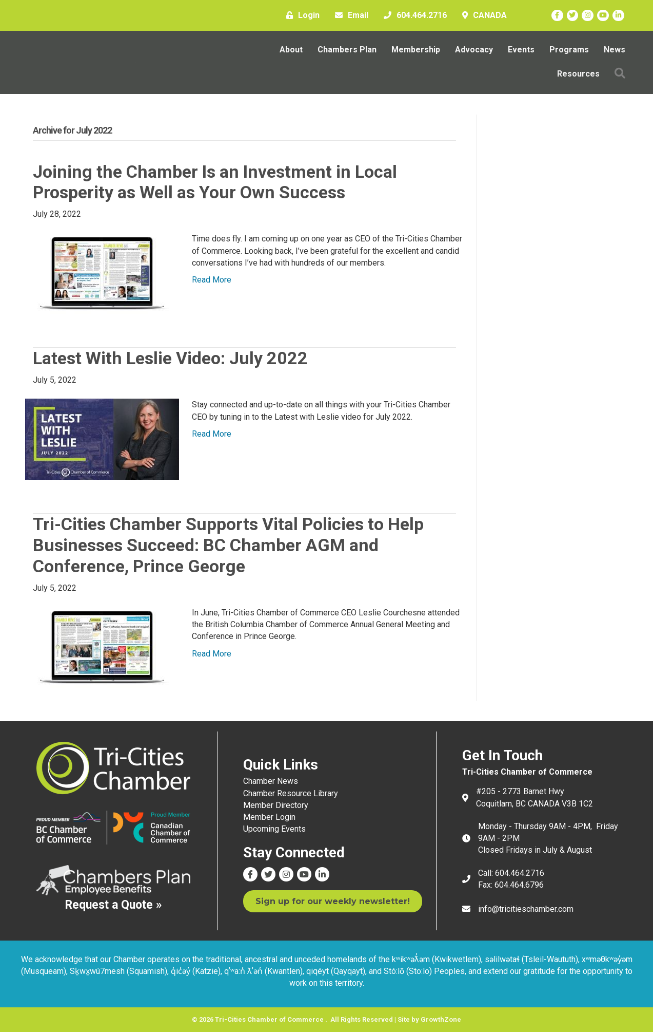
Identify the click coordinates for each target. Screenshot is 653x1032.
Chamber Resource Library (290, 793)
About (291, 49)
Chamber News (270, 781)
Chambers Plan (347, 49)
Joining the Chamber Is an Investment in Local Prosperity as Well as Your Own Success (215, 182)
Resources (578, 74)
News (614, 49)
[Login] (300, 15)
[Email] (349, 15)
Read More (211, 280)
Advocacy (474, 49)
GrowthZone (441, 1019)
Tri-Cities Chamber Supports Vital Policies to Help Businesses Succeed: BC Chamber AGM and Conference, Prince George (228, 545)
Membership (415, 49)
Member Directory (275, 805)
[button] (619, 73)
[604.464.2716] (413, 15)
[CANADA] (482, 15)
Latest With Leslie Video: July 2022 (170, 358)
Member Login (269, 817)
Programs (569, 49)
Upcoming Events (274, 829)
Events (521, 49)
